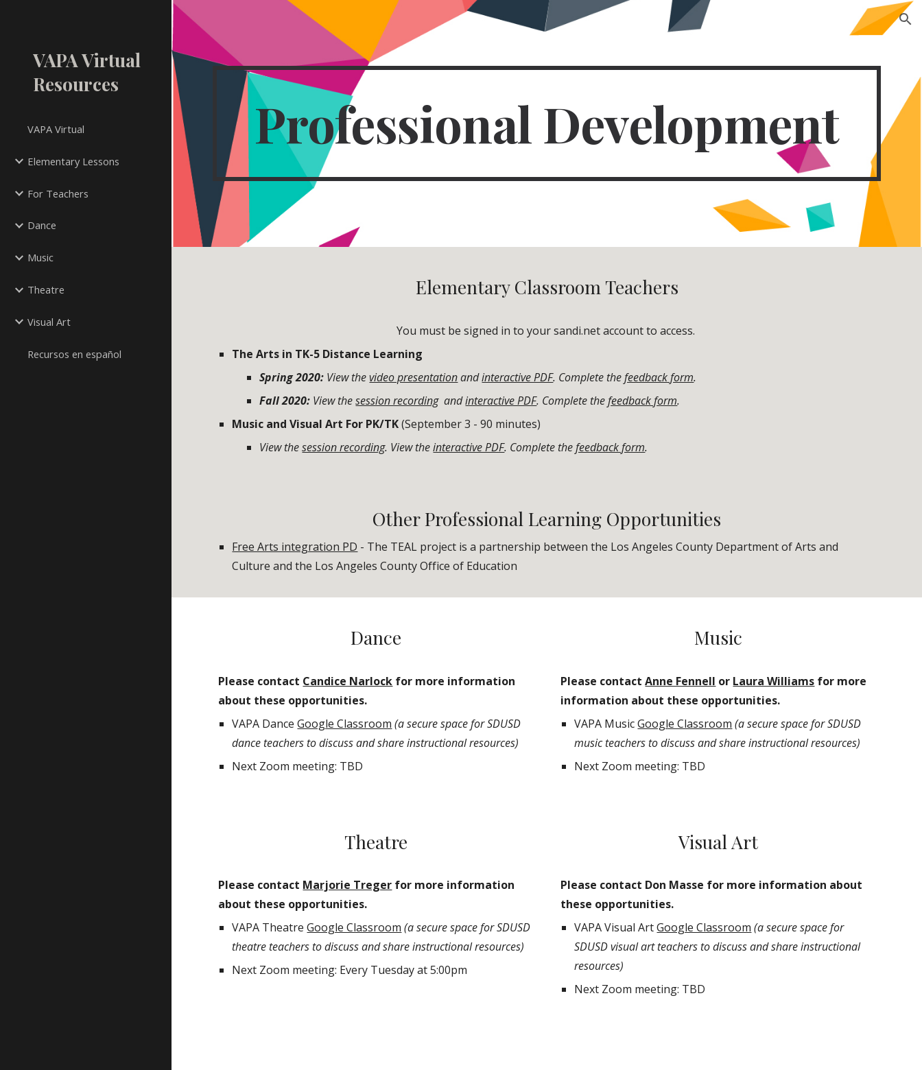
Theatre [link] (45, 289)
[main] (546, 123)
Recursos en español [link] (74, 354)
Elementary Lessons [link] (73, 161)
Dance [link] (41, 225)
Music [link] (40, 257)
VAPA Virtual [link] (55, 129)
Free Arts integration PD (294, 546)
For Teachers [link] (57, 193)
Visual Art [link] (49, 322)
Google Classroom (344, 723)
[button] (905, 19)
